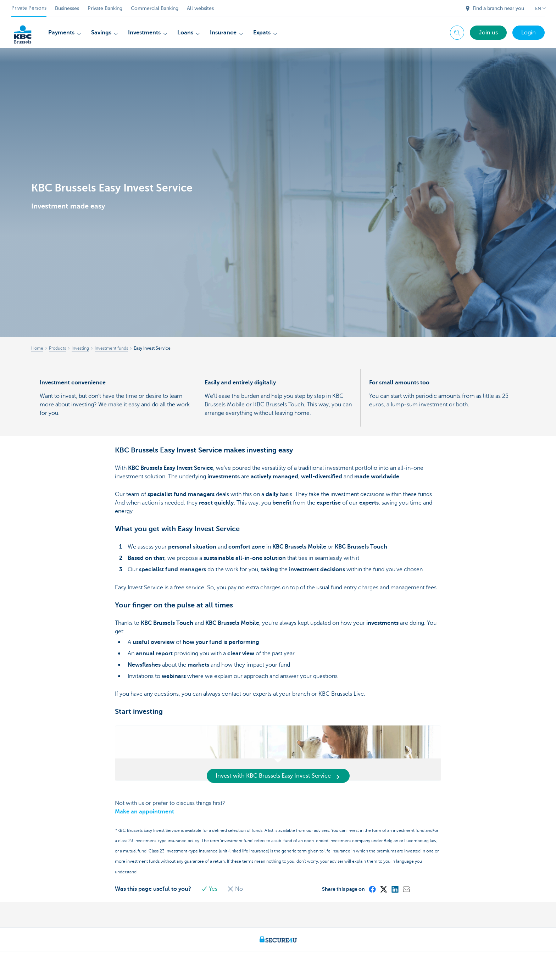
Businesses (67, 8)
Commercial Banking (154, 8)
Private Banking (105, 8)
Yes (210, 889)
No (235, 889)
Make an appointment (144, 811)
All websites (200, 8)
